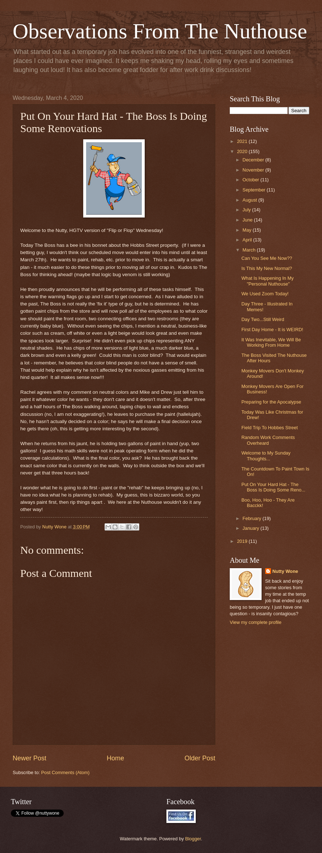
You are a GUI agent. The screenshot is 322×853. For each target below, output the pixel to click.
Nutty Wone (285, 571)
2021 (243, 141)
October (251, 179)
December (253, 159)
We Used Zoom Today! (264, 293)
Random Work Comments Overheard (268, 440)
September (254, 190)
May (247, 230)
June (248, 220)
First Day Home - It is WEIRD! (272, 329)
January (251, 528)
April (247, 239)
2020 (243, 151)
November (253, 170)
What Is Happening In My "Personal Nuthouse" (267, 280)
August (250, 200)
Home (115, 758)
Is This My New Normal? (266, 268)
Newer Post (29, 758)
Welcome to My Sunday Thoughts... (266, 455)
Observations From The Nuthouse (160, 31)
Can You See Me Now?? (266, 258)
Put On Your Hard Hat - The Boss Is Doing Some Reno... (273, 487)
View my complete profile (255, 622)
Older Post (200, 758)
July (247, 209)
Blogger (193, 838)
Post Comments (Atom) (65, 772)
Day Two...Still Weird (262, 319)
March (249, 250)
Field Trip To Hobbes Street (269, 427)
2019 (243, 541)
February (252, 518)
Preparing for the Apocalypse (271, 402)
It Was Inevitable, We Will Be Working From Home (271, 342)
